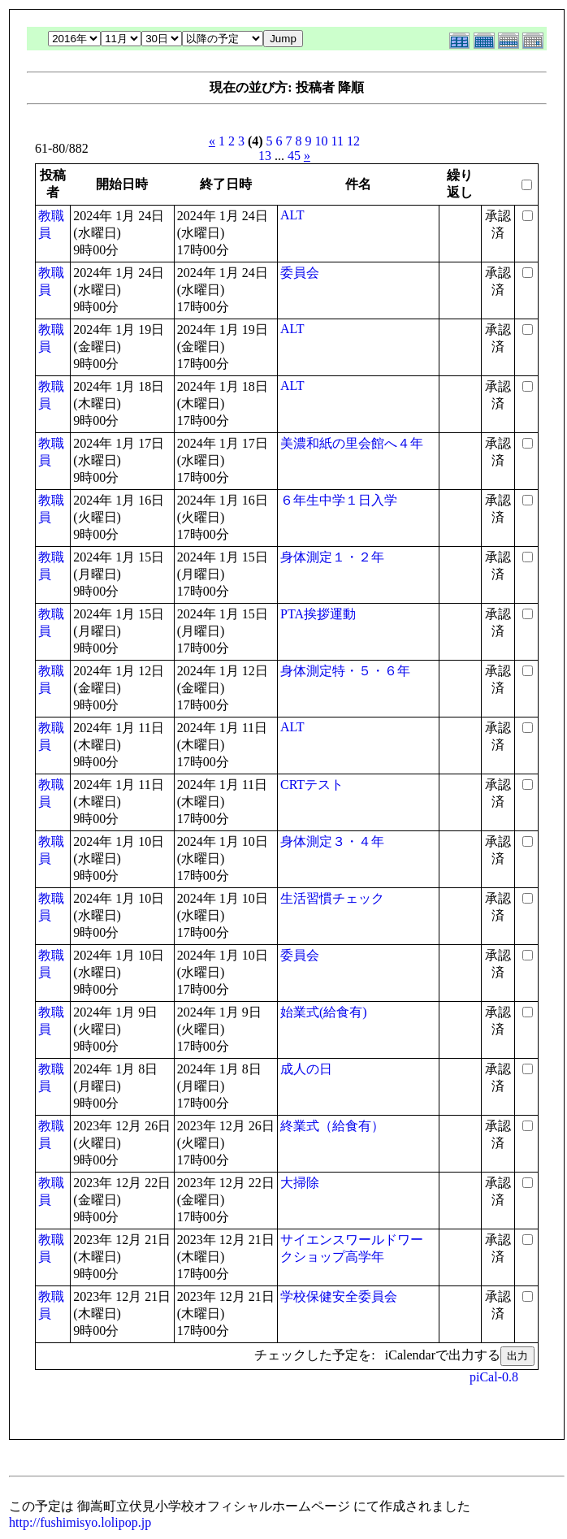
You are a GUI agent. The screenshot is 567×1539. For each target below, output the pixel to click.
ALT (292, 215)
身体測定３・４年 (332, 841)
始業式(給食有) (323, 1012)
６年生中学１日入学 (338, 500)
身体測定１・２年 (332, 557)
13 (264, 156)
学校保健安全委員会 (338, 1296)
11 (337, 141)
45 (294, 156)
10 (321, 141)
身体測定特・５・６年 (345, 671)
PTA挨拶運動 (318, 614)
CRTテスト (312, 784)
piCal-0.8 (494, 1377)
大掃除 (299, 1183)
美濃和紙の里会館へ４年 (351, 443)
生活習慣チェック (332, 898)
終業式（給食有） (332, 1126)
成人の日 (306, 1069)
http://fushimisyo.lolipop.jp (80, 1522)
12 (353, 141)
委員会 (299, 273)
